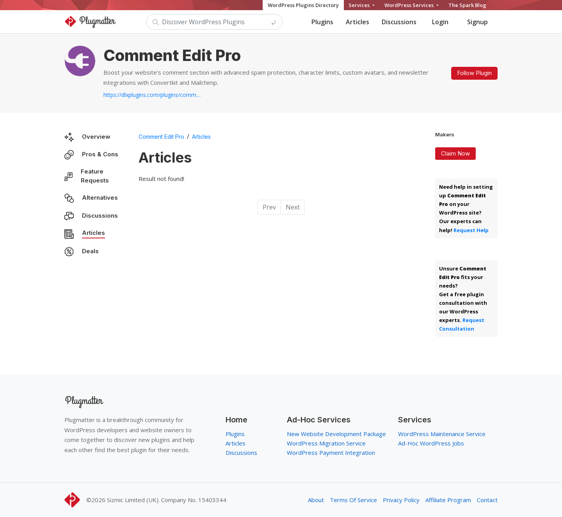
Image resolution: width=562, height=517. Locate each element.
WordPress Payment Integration (331, 452)
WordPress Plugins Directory (303, 5)
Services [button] (360, 5)
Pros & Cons (100, 154)
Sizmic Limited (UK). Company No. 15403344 (166, 500)
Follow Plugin (474, 73)
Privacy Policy (401, 500)
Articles (357, 22)
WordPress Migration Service (326, 443)
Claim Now (455, 153)
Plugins (322, 22)
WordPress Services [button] (409, 5)
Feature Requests (95, 176)
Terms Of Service (353, 500)
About (316, 500)
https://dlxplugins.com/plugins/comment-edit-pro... (152, 94)
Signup (477, 22)
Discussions (399, 22)
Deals (90, 251)
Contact (487, 500)
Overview (96, 136)
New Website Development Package (336, 434)
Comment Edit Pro (161, 136)
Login (440, 22)
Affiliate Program (448, 500)
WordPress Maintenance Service (442, 434)
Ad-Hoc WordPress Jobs (431, 443)
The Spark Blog (467, 5)
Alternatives (100, 197)
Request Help (471, 230)
